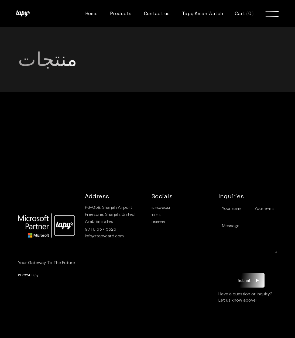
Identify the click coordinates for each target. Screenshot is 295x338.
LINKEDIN (158, 222)
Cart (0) (244, 13)
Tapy (35, 275)
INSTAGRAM (161, 208)
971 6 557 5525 (100, 229)
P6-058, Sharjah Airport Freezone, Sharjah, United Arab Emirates (110, 214)
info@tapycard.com (104, 236)
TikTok (156, 215)
